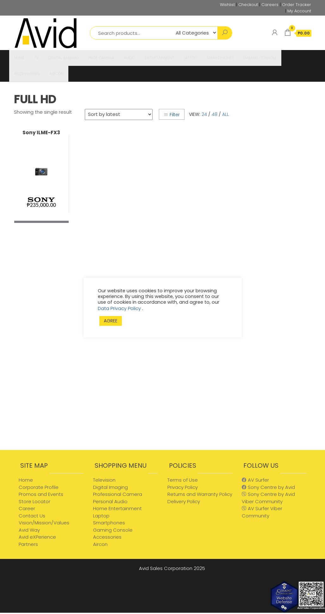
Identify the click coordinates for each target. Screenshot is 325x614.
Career (27, 508)
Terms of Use (182, 480)
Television (104, 480)
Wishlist (227, 5)
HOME (19, 57)
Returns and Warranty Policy (199, 494)
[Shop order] (119, 114)
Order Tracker (296, 5)
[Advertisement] (277, 349)
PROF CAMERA (101, 57)
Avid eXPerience (37, 537)
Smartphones (109, 522)
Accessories (107, 537)
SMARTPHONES (220, 57)
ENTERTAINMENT (159, 57)
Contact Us (32, 515)
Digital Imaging (110, 487)
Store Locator (34, 501)
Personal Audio (110, 501)
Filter (172, 114)
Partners (28, 544)
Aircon (100, 544)
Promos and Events (41, 494)
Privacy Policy (182, 487)
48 (214, 114)
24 (204, 114)
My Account (299, 11)
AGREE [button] (110, 321)
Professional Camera (117, 494)
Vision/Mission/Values (44, 522)
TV (36, 57)
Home (26, 480)
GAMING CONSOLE (260, 57)
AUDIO (129, 57)
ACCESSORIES (27, 73)
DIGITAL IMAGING (63, 57)
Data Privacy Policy (120, 308)
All (225, 114)
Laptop (101, 515)
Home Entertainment (117, 508)
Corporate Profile (39, 487)
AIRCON (56, 73)
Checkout (248, 5)
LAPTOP (190, 57)
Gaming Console (113, 530)
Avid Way (29, 530)
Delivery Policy (183, 501)
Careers (269, 5)
